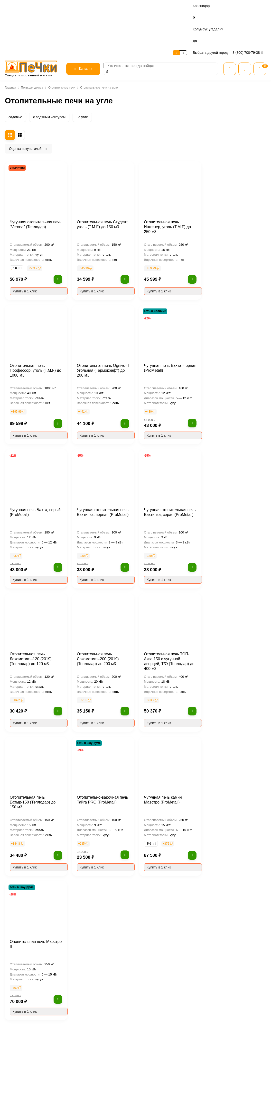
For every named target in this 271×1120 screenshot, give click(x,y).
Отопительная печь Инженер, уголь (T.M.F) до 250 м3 (234, 185)
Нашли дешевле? (152, 1103)
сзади (18, 429)
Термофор (188, 1023)
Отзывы (101, 1091)
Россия (19, 541)
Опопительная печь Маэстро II (100, 902)
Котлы (187, 1103)
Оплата (49, 6)
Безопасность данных (111, 1097)
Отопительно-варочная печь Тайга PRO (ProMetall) (166, 760)
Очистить (47, 692)
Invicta (19, 226)
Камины (188, 1097)
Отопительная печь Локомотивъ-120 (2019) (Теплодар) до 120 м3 (95, 619)
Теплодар (132, 1023)
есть (17, 318)
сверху (19, 422)
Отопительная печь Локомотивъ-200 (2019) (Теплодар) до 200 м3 (162, 619)
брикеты (20, 672)
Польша (20, 571)
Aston (18, 204)
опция (19, 333)
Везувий (79, 1023)
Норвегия (21, 592)
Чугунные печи (27, 105)
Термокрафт (159, 1023)
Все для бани (192, 1085)
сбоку (18, 436)
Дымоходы (190, 1110)
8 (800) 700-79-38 (248, 6)
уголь (18, 658)
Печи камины (26, 113)
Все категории (193, 1078)
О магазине (13, 6)
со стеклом (23, 466)
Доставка (67, 6)
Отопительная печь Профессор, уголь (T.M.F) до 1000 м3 (98, 331)
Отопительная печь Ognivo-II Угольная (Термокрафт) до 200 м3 (168, 331)
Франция (21, 549)
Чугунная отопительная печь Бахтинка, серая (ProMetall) (233, 473)
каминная (21, 473)
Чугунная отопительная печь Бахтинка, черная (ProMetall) (166, 473)
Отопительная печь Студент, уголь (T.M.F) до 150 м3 (165, 185)
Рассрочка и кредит (153, 1085)
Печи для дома (30, 41)
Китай (18, 578)
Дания (19, 600)
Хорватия (21, 563)
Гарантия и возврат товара (157, 1097)
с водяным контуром (48, 70)
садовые (15, 70)
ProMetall (21, 190)
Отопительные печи (62, 41)
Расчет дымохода (152, 1110)
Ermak (211, 1023)
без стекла (22, 459)
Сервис (33, 6)
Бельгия (20, 607)
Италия (19, 585)
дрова (18, 665)
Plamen (19, 212)
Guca (18, 219)
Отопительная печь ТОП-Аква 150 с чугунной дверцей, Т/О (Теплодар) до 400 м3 (234, 619)
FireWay (20, 197)
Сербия (19, 556)
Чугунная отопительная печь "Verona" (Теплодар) (99, 185)
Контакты (86, 6)
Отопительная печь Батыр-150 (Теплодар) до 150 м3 (100, 760)
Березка (20, 234)
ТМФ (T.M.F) (105, 1023)
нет (16, 326)
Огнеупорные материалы (200, 1116)
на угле (80, 70)
